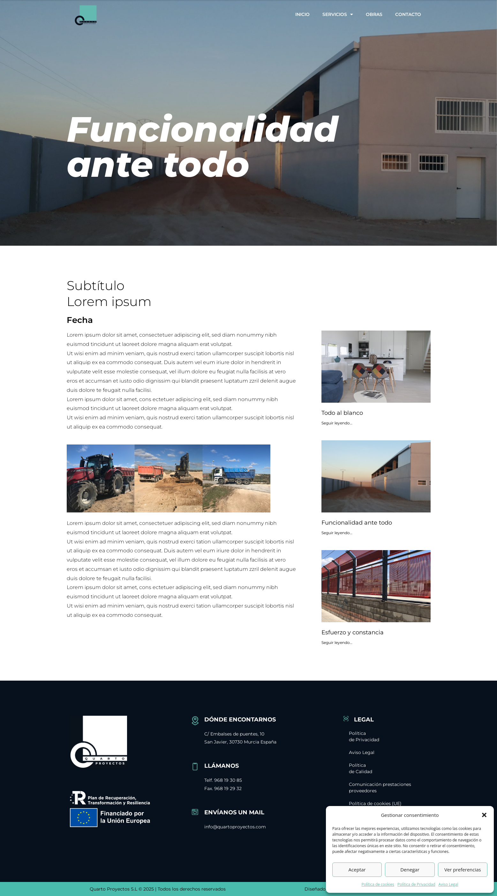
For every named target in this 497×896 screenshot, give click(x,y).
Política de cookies (378, 884)
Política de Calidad (366, 768)
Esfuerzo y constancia (352, 632)
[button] (484, 815)
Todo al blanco (342, 412)
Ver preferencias (462, 869)
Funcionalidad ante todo (356, 522)
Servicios (337, 14)
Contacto (408, 14)
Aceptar (357, 869)
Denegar (409, 869)
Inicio (302, 14)
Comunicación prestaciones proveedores (383, 787)
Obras (374, 14)
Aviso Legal (448, 884)
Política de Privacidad (416, 884)
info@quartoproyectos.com (235, 827)
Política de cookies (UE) (380, 803)
